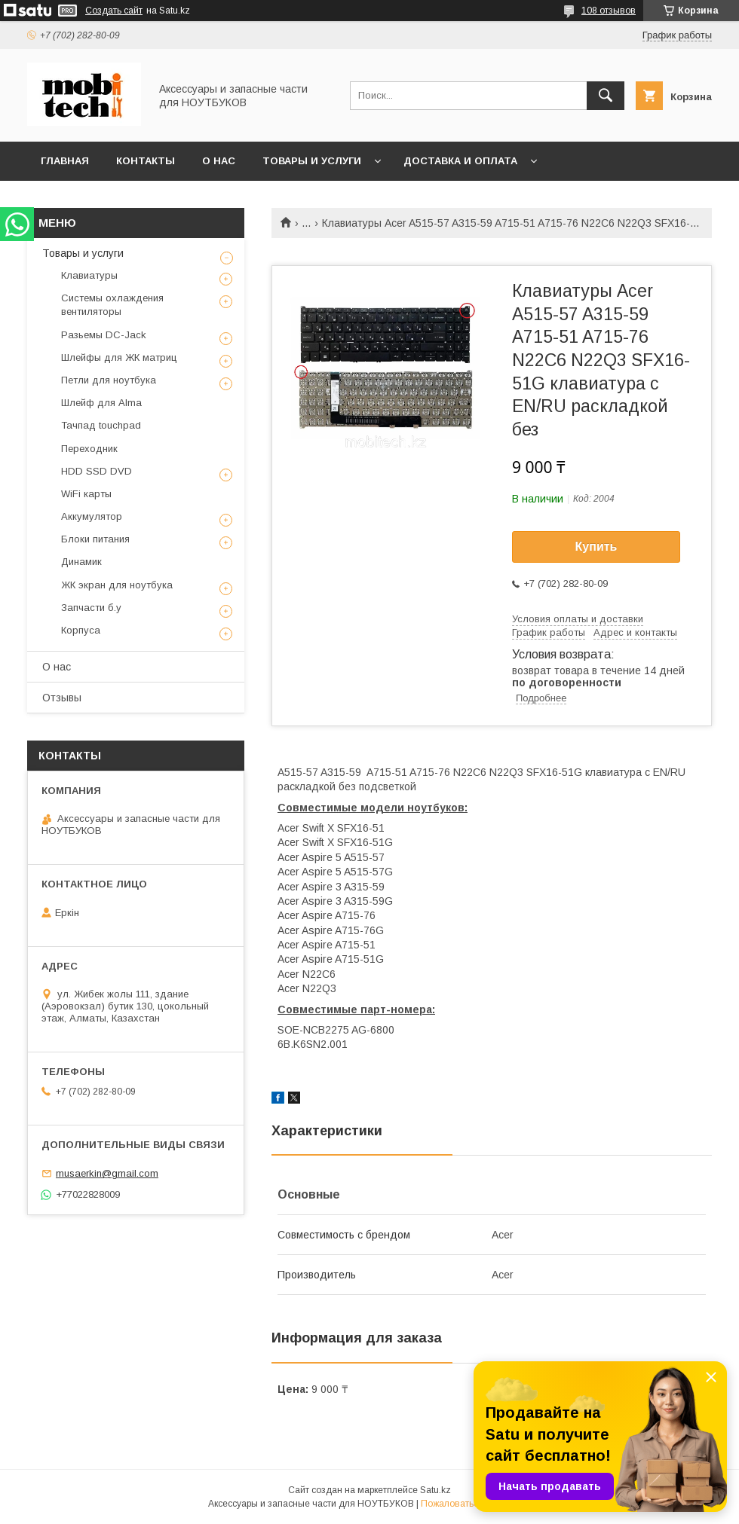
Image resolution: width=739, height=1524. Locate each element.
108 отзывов (608, 10)
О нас (218, 160)
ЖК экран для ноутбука (117, 585)
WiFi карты (86, 493)
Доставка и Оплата (460, 160)
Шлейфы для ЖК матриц (119, 357)
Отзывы (61, 698)
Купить (596, 546)
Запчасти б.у (91, 607)
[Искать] (605, 95)
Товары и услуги (311, 160)
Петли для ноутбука (108, 380)
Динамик (81, 561)
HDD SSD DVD (96, 471)
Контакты (145, 160)
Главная (65, 160)
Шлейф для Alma (101, 402)
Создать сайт (114, 10)
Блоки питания (95, 539)
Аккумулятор (91, 516)
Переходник (89, 448)
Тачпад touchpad (101, 425)
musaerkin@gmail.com (107, 1173)
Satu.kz (435, 1490)
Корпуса (80, 630)
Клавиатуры (89, 275)
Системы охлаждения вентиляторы (112, 304)
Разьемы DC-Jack (103, 335)
